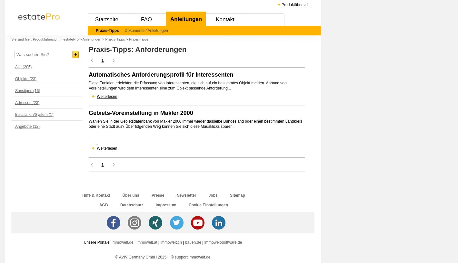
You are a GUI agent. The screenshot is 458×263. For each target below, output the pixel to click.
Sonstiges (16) (27, 91)
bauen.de (193, 242)
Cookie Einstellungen (208, 205)
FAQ (146, 19)
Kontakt (225, 19)
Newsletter (186, 195)
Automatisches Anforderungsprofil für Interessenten (161, 74)
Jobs (213, 195)
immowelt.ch (171, 242)
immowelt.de (122, 242)
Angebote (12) (27, 126)
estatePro (71, 39)
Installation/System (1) (34, 114)
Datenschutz (131, 205)
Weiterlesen (107, 96)
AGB (103, 205)
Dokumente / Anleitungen (146, 30)
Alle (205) (23, 67)
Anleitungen (186, 19)
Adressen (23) (27, 102)
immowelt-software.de (223, 242)
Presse (158, 195)
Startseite (106, 19)
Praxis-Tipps (107, 30)
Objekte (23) (25, 79)
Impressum (166, 205)
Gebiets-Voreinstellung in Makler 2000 (141, 113)
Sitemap (237, 195)
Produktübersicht (296, 5)
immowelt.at (147, 242)
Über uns (131, 195)
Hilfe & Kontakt (96, 195)
